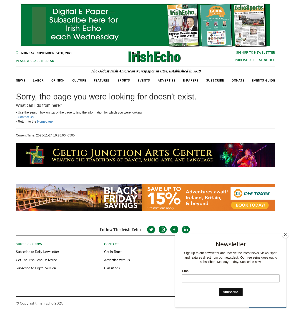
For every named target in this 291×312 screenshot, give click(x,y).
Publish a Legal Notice (255, 60)
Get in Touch (113, 252)
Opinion (58, 80)
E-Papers (191, 80)
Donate (238, 80)
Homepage (45, 121)
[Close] (285, 234)
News (20, 80)
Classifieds (112, 268)
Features (102, 80)
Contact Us (26, 117)
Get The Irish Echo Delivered (36, 260)
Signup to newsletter (255, 52)
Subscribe (215, 80)
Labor (38, 80)
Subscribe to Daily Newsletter (37, 252)
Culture (79, 80)
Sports (124, 80)
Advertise (167, 80)
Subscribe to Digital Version (36, 268)
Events (144, 80)
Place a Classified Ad (35, 61)
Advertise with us (117, 260)
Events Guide (263, 80)
